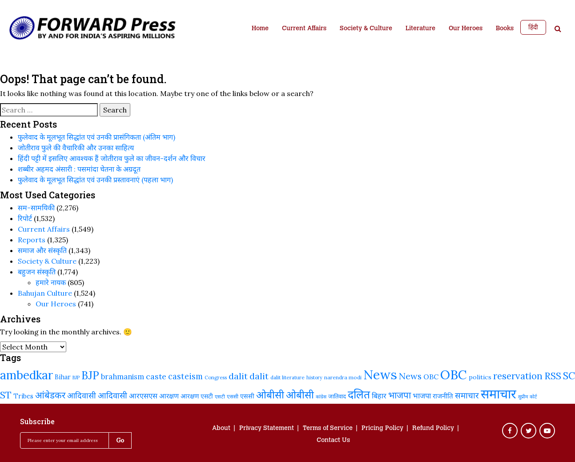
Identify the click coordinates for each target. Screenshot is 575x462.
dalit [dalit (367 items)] (259, 376)
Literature (420, 29)
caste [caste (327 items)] (156, 376)
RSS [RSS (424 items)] (552, 376)
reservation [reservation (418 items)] (518, 376)
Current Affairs (304, 29)
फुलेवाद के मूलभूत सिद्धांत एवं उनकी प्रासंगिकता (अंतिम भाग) (96, 137)
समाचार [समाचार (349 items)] (467, 395)
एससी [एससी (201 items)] (232, 396)
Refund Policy (433, 429)
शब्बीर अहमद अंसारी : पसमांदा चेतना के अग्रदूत (79, 169)
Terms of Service (328, 429)
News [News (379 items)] (410, 376)
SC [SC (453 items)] (569, 376)
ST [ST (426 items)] (6, 395)
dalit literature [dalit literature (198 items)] (287, 377)
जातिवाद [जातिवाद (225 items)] (337, 396)
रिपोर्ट (25, 218)
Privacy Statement (266, 429)
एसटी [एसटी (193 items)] (220, 397)
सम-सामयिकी (36, 207)
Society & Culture (366, 29)
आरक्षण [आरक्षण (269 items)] (169, 396)
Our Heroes (466, 29)
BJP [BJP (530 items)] (90, 375)
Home (260, 29)
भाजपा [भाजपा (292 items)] (422, 396)
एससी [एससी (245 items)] (247, 396)
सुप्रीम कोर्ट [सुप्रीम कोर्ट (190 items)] (527, 397)
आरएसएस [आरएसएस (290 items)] (143, 395)
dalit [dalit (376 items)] (238, 376)
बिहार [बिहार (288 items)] (379, 395)
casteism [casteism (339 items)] (185, 376)
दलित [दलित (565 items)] (359, 394)
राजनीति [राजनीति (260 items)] (443, 396)
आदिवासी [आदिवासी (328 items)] (81, 395)
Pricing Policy (382, 429)
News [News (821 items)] (380, 374)
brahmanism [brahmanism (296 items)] (122, 377)
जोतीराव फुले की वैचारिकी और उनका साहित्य (76, 147)
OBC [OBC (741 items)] (453, 375)
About (221, 429)
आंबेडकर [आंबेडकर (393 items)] (50, 395)
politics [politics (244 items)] (480, 377)
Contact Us (333, 441)
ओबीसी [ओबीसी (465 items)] (300, 395)
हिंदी (533, 27)
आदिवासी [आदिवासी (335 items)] (112, 395)
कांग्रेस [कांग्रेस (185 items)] (321, 397)
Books (505, 29)
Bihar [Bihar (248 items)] (63, 377)
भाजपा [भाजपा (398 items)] (399, 395)
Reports (31, 239)
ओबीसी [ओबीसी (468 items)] (270, 395)
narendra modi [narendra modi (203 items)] (343, 377)
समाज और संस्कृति (42, 250)
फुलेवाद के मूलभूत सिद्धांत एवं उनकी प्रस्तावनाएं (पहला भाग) (95, 179)
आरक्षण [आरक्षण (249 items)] (190, 396)
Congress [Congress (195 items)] (216, 377)
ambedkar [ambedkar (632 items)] (26, 375)
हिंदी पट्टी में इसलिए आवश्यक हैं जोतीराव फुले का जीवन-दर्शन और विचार (111, 158)
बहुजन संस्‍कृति (37, 271)
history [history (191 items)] (314, 377)
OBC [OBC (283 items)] (430, 376)
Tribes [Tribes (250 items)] (23, 396)
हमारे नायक (51, 282)
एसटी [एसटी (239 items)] (207, 396)
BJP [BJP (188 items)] (76, 377)
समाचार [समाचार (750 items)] (498, 394)
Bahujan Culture (45, 293)
